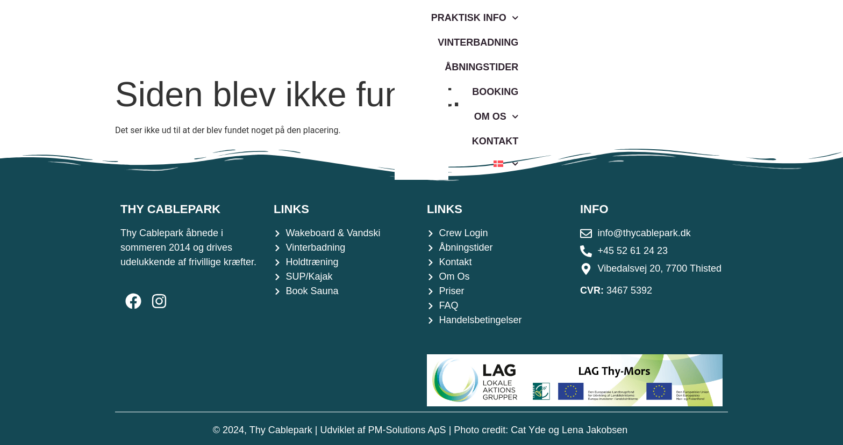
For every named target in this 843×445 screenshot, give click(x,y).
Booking (555, 35)
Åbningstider (473, 35)
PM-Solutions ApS (407, 430)
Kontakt (689, 35)
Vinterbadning (374, 35)
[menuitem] (746, 35)
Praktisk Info (269, 35)
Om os (621, 35)
